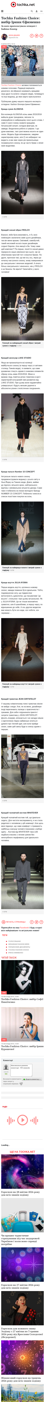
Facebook (24, 928)
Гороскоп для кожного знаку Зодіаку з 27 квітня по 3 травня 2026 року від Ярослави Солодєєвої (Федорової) (22, 1333)
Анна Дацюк (14, 35)
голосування (14, 941)
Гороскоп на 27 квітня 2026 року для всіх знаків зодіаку (20, 1286)
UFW (4, 47)
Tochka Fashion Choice (11, 85)
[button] (36, 11)
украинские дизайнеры (19, 947)
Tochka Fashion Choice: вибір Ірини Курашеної (22, 1048)
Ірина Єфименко (15, 953)
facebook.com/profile (9, 81)
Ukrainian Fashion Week (18, 944)
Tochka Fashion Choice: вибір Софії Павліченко (22, 1000)
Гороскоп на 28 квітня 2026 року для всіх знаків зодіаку (20, 1193)
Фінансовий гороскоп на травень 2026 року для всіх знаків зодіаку (21, 1379)
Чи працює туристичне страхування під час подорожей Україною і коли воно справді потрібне (20, 1240)
